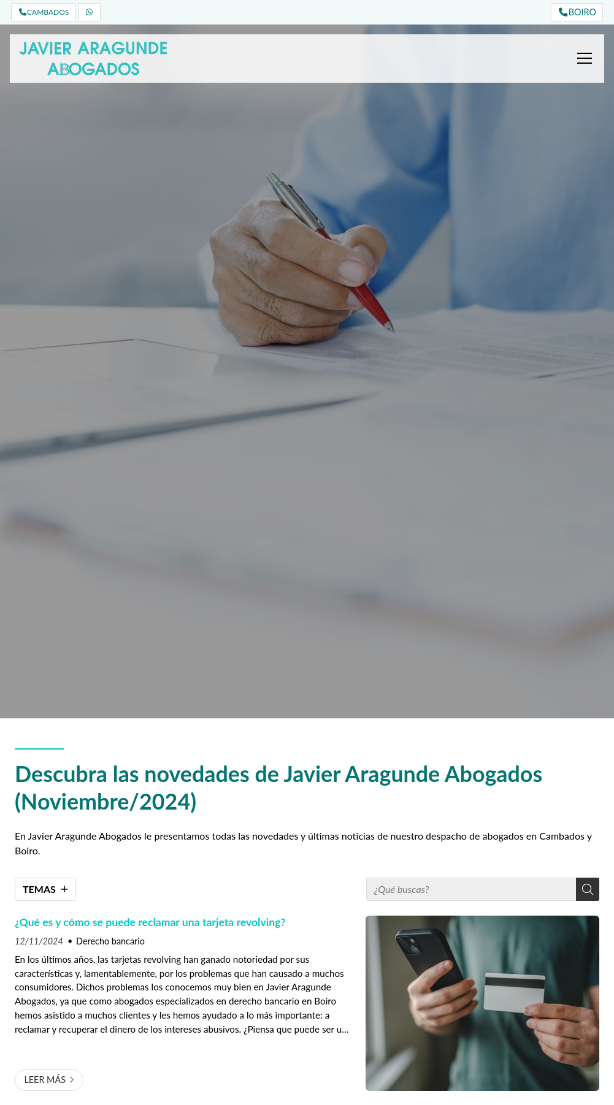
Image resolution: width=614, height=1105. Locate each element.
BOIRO (577, 12)
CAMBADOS (43, 12)
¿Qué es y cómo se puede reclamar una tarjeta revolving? (150, 922)
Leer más (45, 1079)
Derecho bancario (110, 941)
